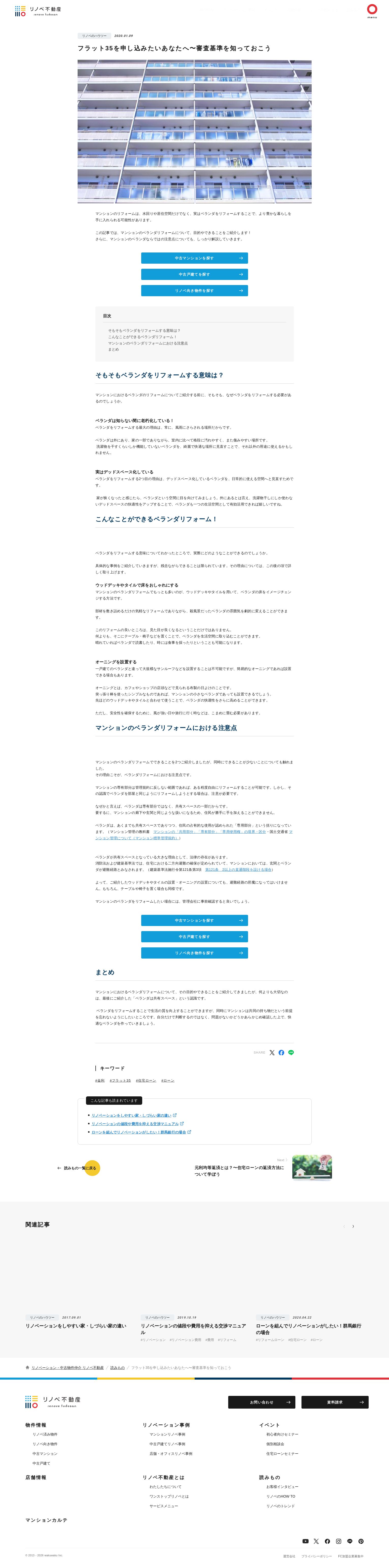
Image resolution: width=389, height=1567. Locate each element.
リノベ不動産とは (313, 10)
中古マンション (45, 1453)
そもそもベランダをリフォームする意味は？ (144, 331)
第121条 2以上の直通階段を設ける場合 (238, 870)
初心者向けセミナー (282, 1434)
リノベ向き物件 (45, 1444)
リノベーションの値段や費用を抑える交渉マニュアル (135, 1124)
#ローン (167, 1080)
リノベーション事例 (221, 10)
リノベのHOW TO (280, 1496)
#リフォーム (227, 1339)
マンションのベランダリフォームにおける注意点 (148, 343)
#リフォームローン (270, 1339)
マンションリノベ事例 (167, 1434)
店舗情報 (281, 10)
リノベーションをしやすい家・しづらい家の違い (131, 1115)
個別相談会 (275, 1444)
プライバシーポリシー (316, 1556)
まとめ (113, 349)
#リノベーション (153, 1339)
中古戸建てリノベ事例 (167, 1444)
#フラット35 (120, 1080)
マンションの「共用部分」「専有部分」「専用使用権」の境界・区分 (209, 832)
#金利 (100, 1080)
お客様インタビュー (282, 1486)
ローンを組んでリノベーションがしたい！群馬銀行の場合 (139, 1132)
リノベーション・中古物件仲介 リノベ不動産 (68, 1368)
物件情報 (187, 10)
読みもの (346, 10)
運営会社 (289, 1556)
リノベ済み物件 (45, 1434)
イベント (256, 10)
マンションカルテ (46, 1520)
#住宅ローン (146, 1080)
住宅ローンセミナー (282, 1453)
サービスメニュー (164, 1506)
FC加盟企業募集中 (351, 1556)
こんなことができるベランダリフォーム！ (142, 337)
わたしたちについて (166, 1486)
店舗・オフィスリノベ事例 (171, 1453)
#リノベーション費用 (185, 1339)
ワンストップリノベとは (169, 1496)
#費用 (209, 1339)
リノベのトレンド (280, 1506)
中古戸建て (41, 1463)
